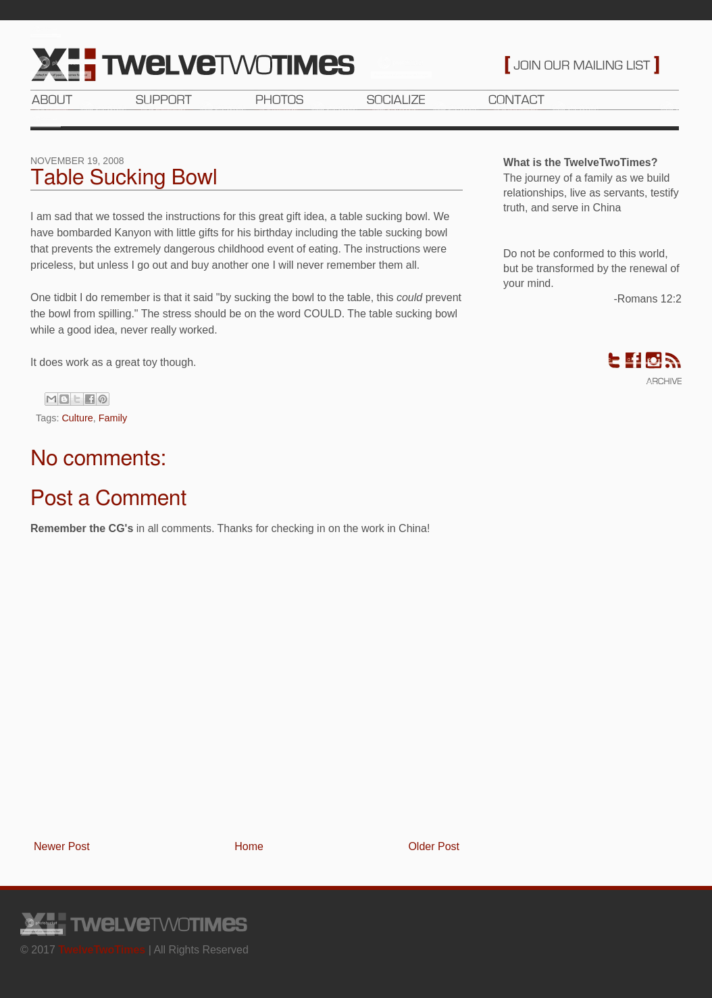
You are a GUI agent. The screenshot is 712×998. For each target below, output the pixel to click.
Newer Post (62, 846)
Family (113, 418)
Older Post (433, 846)
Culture (77, 418)
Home (248, 846)
